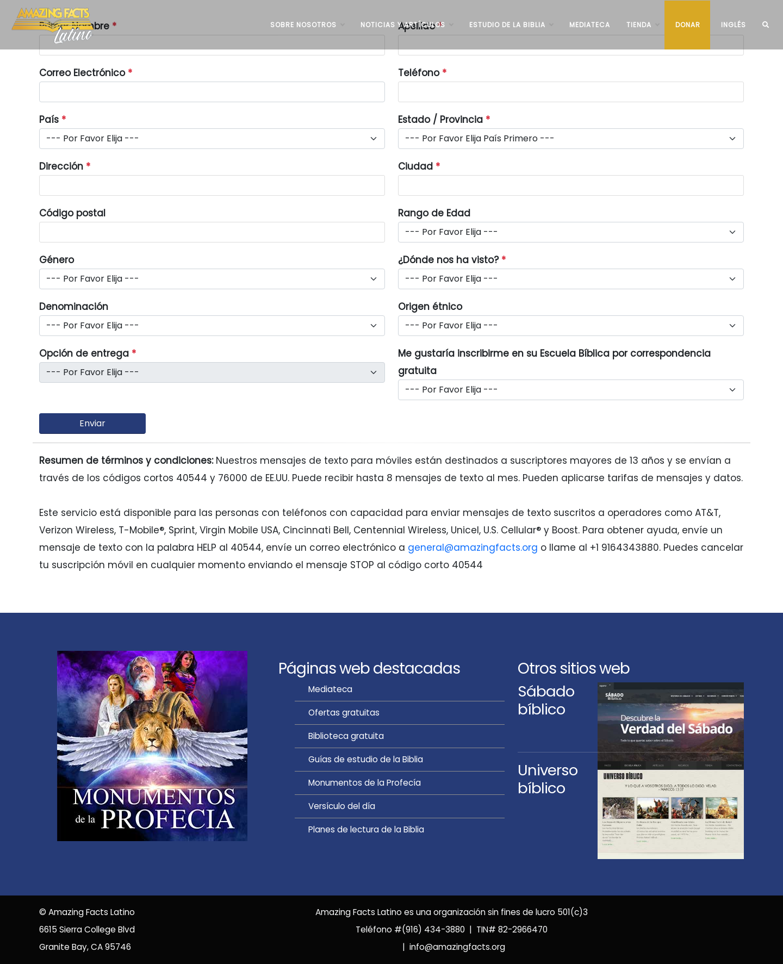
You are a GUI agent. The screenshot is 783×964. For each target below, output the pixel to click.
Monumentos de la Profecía (364, 782)
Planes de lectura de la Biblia (366, 829)
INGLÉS (733, 24)
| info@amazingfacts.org (451, 947)
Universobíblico (547, 779)
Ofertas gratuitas (344, 712)
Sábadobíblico (546, 700)
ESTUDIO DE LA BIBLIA (511, 24)
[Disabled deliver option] (212, 372)
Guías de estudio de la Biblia (365, 759)
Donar (687, 24)
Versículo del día (341, 806)
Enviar (92, 423)
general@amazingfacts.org (473, 547)
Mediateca (589, 24)
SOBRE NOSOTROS (307, 24)
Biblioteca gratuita (346, 736)
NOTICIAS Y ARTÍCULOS (407, 24)
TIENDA (642, 24)
